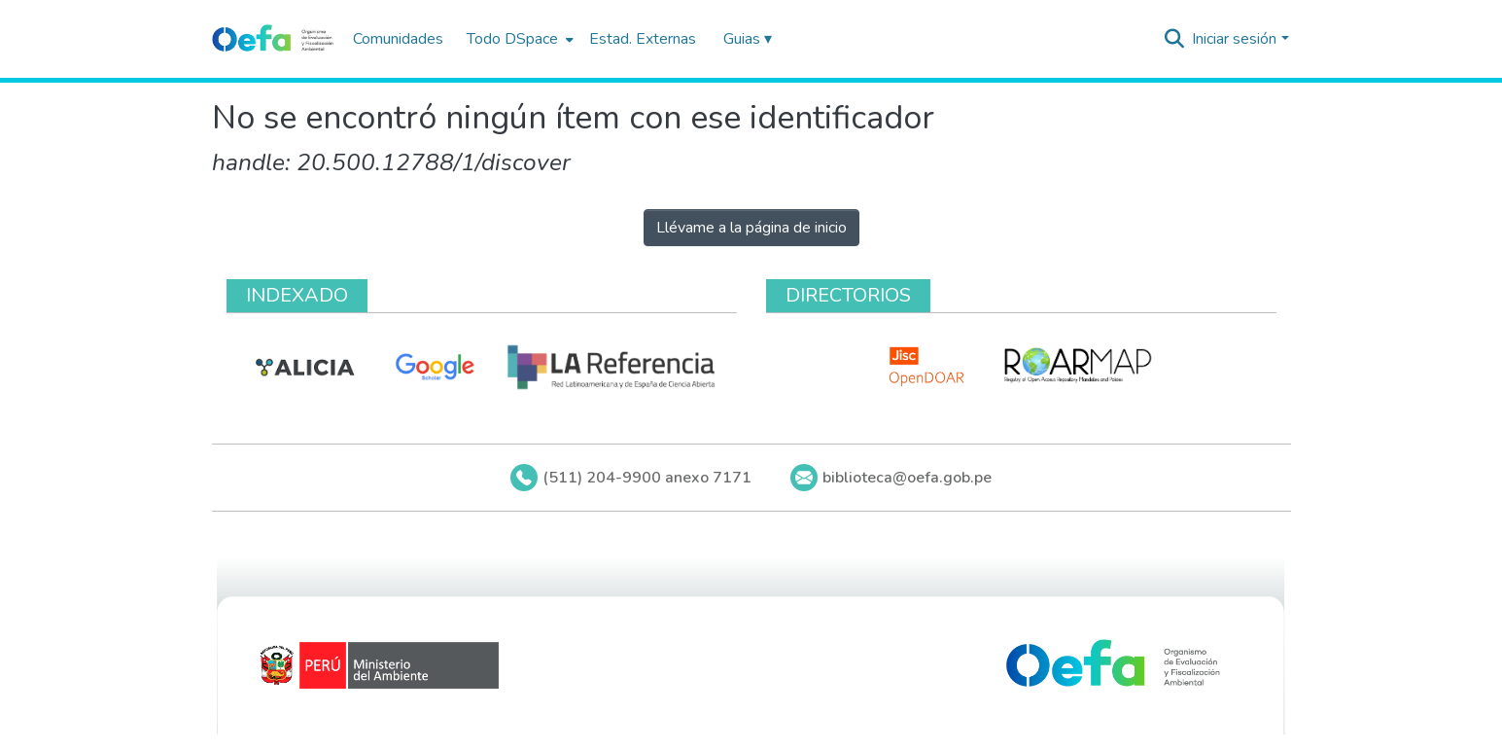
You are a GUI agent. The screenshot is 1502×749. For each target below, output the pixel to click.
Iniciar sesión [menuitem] (1234, 39)
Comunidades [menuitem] (398, 39)
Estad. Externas (642, 39)
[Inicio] (272, 38)
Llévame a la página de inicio (751, 227)
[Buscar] (1174, 39)
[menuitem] (518, 39)
